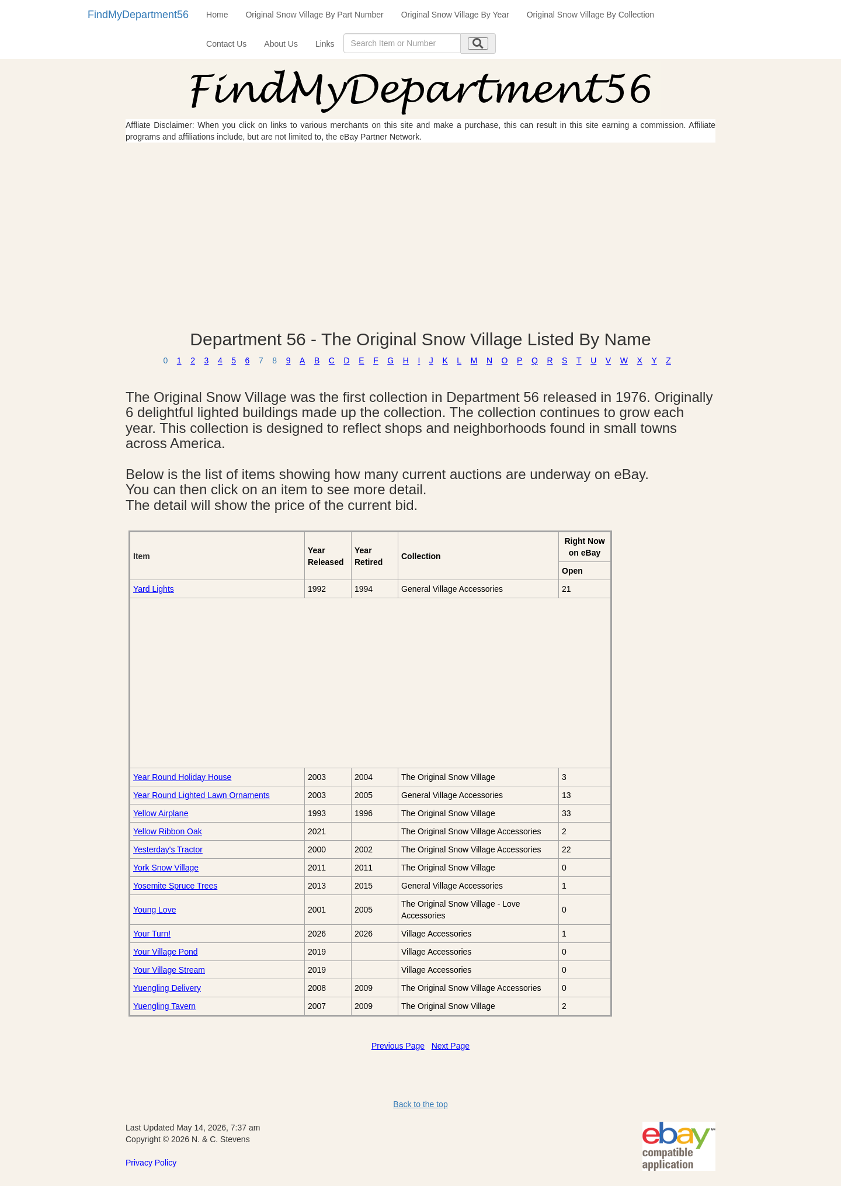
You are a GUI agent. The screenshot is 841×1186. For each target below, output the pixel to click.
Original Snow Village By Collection (590, 14)
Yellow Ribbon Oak (167, 831)
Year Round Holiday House (182, 777)
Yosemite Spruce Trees (175, 885)
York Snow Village (166, 867)
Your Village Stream (169, 970)
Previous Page (398, 1045)
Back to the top (420, 1104)
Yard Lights (153, 589)
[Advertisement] (420, 236)
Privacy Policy (151, 1162)
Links (325, 43)
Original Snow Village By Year (455, 14)
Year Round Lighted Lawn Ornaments (201, 795)
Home (217, 14)
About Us (281, 43)
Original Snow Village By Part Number (314, 14)
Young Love (154, 909)
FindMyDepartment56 (138, 14)
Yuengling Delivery (167, 988)
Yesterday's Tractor (168, 849)
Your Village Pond (165, 951)
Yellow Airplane (160, 813)
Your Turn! (152, 933)
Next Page (451, 1045)
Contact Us (226, 43)
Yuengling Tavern (164, 1006)
